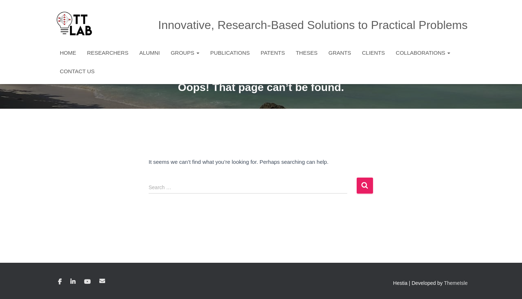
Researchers (107, 53)
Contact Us (77, 71)
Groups (185, 53)
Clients (373, 53)
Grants (339, 53)
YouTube (87, 282)
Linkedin (73, 282)
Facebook (59, 282)
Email (102, 280)
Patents (273, 53)
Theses (307, 53)
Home (68, 53)
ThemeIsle (456, 283)
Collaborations (423, 53)
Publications (230, 53)
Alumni (149, 53)
